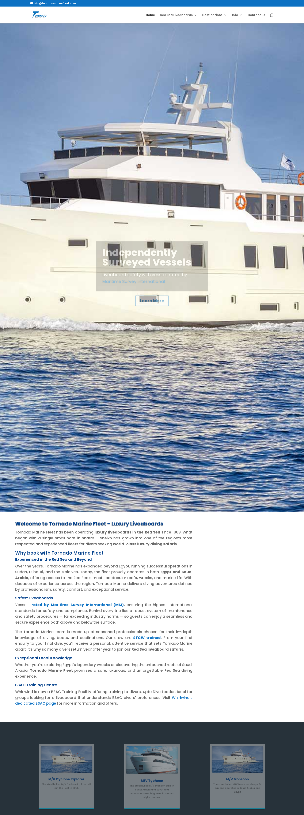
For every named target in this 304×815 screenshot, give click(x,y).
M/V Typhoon (152, 779)
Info (235, 15)
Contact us (256, 15)
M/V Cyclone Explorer (66, 778)
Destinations (212, 15)
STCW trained (147, 637)
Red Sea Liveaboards (176, 15)
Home (150, 15)
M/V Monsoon (237, 778)
